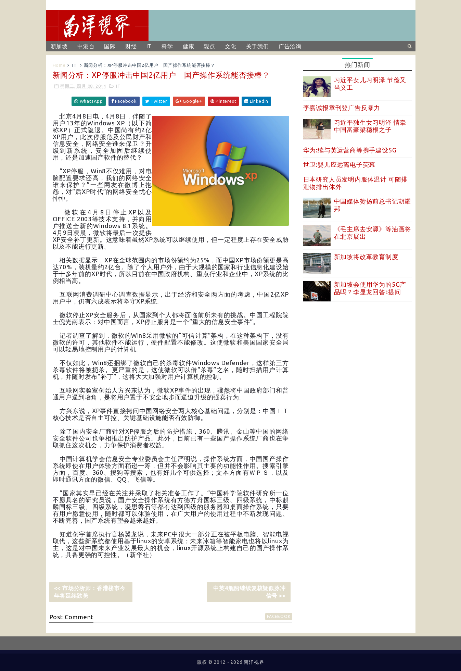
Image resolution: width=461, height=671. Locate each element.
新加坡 (59, 46)
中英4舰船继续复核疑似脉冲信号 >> (249, 592)
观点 (209, 46)
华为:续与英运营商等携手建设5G (350, 150)
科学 (167, 46)
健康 (188, 46)
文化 (230, 46)
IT (149, 46)
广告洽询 (290, 46)
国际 (110, 46)
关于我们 (257, 46)
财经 (131, 46)
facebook (278, 616)
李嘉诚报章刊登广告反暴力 (342, 107)
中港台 (85, 46)
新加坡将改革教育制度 (366, 256)
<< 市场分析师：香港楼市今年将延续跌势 (90, 592)
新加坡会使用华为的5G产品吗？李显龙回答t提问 (370, 288)
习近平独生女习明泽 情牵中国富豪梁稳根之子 (370, 126)
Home (59, 65)
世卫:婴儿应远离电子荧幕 (339, 164)
